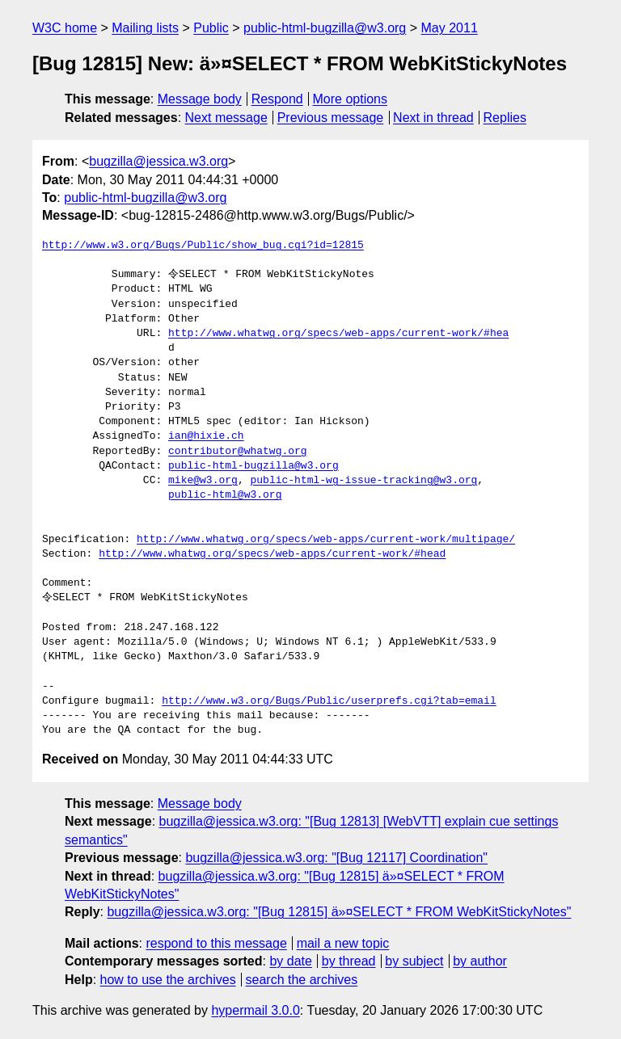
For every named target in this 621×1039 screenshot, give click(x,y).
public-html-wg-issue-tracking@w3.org (363, 480)
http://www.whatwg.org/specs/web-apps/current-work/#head (272, 554)
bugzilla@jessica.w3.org (158, 161)
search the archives (302, 979)
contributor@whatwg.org (237, 451)
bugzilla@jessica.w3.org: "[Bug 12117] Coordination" (336, 857)
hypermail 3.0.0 (255, 1010)
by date (290, 961)
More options (350, 99)
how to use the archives (168, 979)
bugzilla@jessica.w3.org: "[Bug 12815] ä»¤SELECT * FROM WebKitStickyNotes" (339, 912)
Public (211, 28)
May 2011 (449, 28)
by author (480, 961)
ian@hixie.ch (206, 436)
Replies (505, 117)
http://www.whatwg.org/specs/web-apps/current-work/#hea (338, 333)
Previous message (330, 117)
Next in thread (433, 117)
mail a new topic (343, 943)
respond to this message (216, 943)
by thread (349, 961)
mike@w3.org (203, 480)
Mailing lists (145, 28)
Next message (226, 117)
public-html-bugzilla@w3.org (324, 28)
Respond (277, 99)
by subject (414, 961)
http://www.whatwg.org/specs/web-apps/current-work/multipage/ (326, 539)
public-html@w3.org (224, 495)
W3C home (64, 28)
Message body (200, 99)
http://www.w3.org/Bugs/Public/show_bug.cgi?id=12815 (203, 245)
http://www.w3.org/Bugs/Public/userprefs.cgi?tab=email (329, 701)
